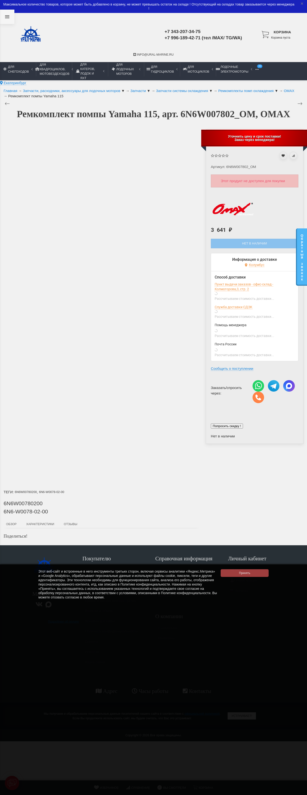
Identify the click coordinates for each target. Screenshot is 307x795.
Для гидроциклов (162, 69)
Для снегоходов (18, 69)
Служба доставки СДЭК (233, 307)
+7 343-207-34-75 (183, 31)
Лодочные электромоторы (234, 69)
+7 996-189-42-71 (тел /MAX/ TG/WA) (203, 37)
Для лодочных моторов (126, 69)
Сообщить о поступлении (232, 368)
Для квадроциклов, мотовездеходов (54, 69)
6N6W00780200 (26, 492)
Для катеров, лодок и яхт (90, 71)
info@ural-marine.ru (153, 54)
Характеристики (40, 524)
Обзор (11, 524)
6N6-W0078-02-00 (51, 492)
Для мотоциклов (198, 69)
